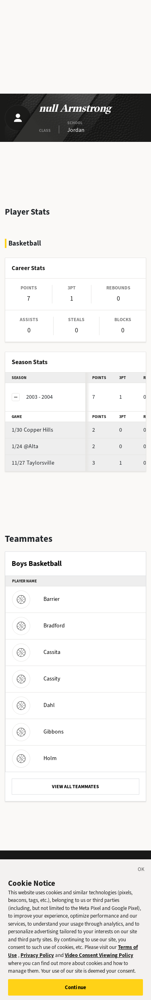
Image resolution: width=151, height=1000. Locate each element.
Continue (75, 991)
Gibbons (38, 732)
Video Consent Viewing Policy (99, 958)
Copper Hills (32, 430)
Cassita (36, 652)
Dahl (33, 705)
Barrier (36, 599)
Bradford (38, 625)
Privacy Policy (37, 958)
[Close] (141, 874)
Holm (34, 758)
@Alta (25, 446)
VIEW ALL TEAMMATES (75, 786)
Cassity (36, 678)
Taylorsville (33, 463)
